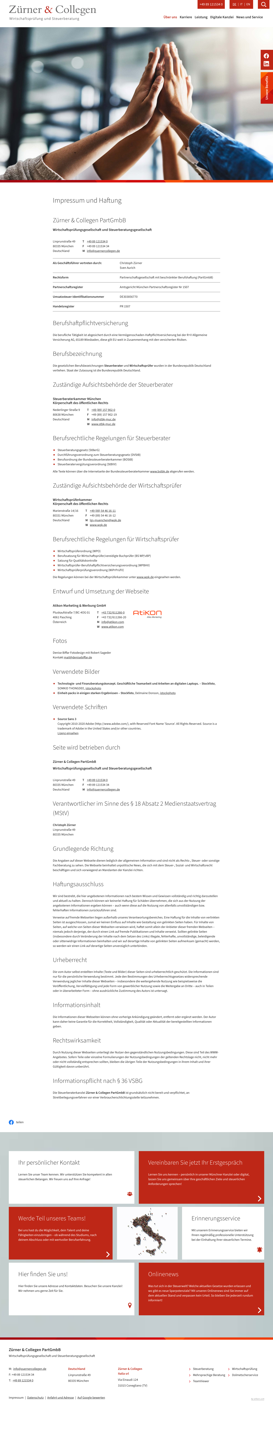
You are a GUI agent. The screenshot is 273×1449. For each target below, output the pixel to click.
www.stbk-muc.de (103, 424)
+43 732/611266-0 (113, 612)
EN (248, 4)
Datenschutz (35, 1398)
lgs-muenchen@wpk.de (105, 520)
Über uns (170, 17)
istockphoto (93, 688)
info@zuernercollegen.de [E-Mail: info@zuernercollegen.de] (29, 1369)
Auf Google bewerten (91, 1398)
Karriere (186, 17)
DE (234, 4)
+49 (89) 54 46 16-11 (103, 511)
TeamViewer (201, 1381)
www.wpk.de (98, 525)
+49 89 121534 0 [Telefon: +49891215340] (22, 1380)
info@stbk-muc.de (103, 419)
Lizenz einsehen (68, 733)
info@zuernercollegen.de (103, 251)
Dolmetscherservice (245, 1375)
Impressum (16, 1398)
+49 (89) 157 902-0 (103, 410)
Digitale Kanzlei (222, 17)
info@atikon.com (112, 622)
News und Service (249, 17)
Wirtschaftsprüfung (244, 1369)
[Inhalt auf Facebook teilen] (16, 1122)
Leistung (201, 17)
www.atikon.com (112, 627)
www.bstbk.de (159, 471)
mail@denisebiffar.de (78, 657)
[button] (211, 4)
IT (241, 4)
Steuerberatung (203, 1369)
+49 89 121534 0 (97, 241)
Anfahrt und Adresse (60, 1398)
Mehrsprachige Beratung (209, 1375)
